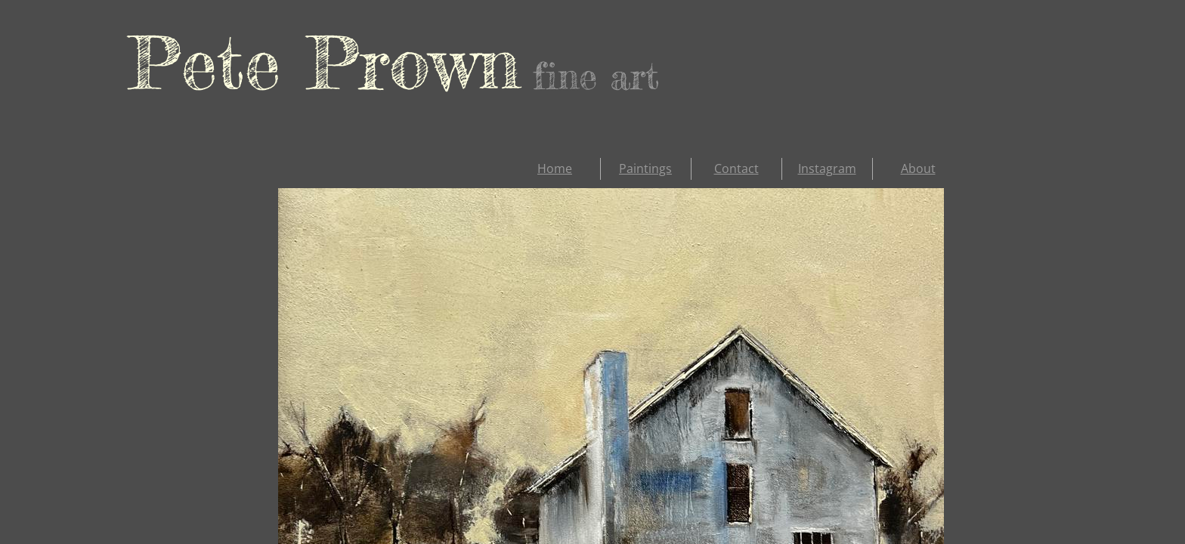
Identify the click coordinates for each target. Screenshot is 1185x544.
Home (554, 168)
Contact (736, 168)
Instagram (827, 168)
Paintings (645, 168)
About (918, 168)
